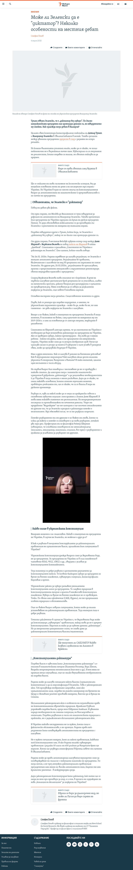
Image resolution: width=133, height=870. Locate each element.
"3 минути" (39, 866)
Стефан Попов (37, 36)
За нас (4, 843)
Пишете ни (6, 848)
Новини (37, 843)
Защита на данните (10, 853)
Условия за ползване (10, 857)
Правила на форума (9, 862)
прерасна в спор (67, 139)
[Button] (56, 47)
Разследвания (40, 848)
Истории (38, 857)
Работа (4, 866)
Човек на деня (40, 862)
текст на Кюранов (78, 244)
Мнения (35, 12)
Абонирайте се (107, 4)
